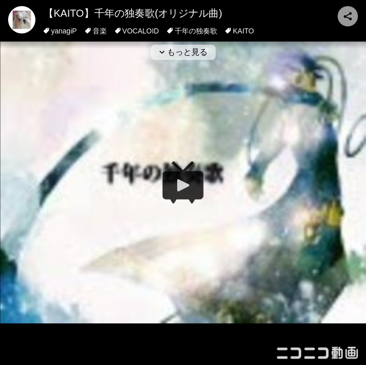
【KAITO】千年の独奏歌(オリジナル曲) (133, 13)
